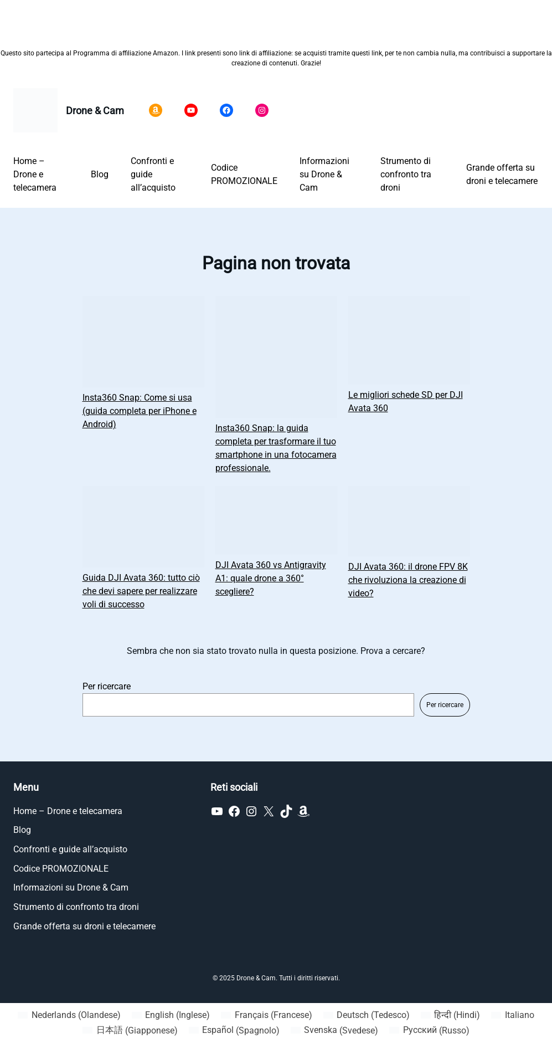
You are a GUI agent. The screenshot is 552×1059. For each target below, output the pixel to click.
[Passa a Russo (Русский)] (429, 1030)
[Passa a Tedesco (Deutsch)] (366, 1015)
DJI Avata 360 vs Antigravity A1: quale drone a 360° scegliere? (270, 578)
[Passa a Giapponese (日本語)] (130, 1030)
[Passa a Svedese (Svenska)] (334, 1030)
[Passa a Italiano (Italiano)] (512, 1015)
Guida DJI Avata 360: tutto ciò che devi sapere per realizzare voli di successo (141, 591)
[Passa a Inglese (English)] (170, 1015)
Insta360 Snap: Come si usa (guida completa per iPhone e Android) (139, 410)
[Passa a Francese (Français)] (266, 1015)
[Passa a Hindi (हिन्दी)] (450, 1015)
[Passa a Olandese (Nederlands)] (69, 1015)
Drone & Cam (95, 110)
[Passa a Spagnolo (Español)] (234, 1030)
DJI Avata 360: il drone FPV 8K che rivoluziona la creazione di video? (408, 579)
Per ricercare (106, 686)
